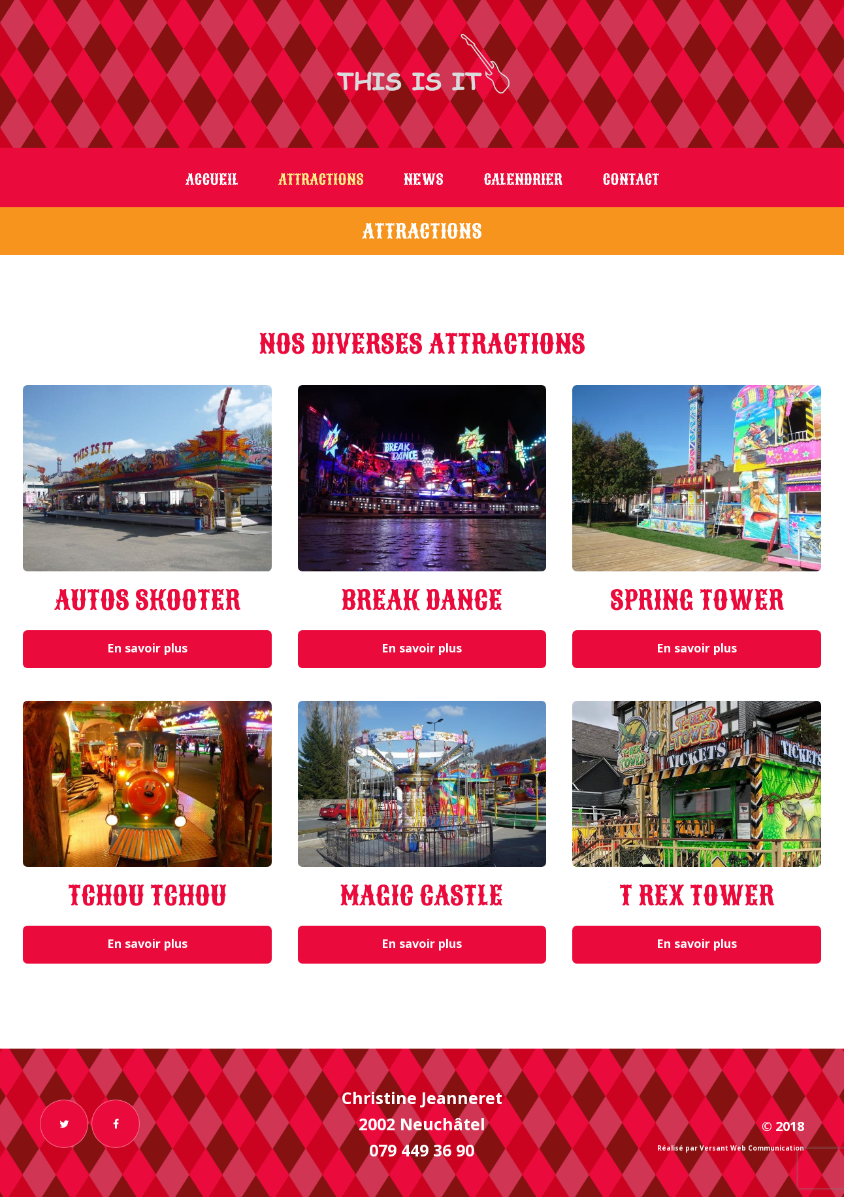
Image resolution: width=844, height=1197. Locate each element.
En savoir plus (147, 648)
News (424, 180)
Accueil (212, 180)
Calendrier (522, 180)
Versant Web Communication (752, 1148)
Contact (630, 180)
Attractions (321, 180)
